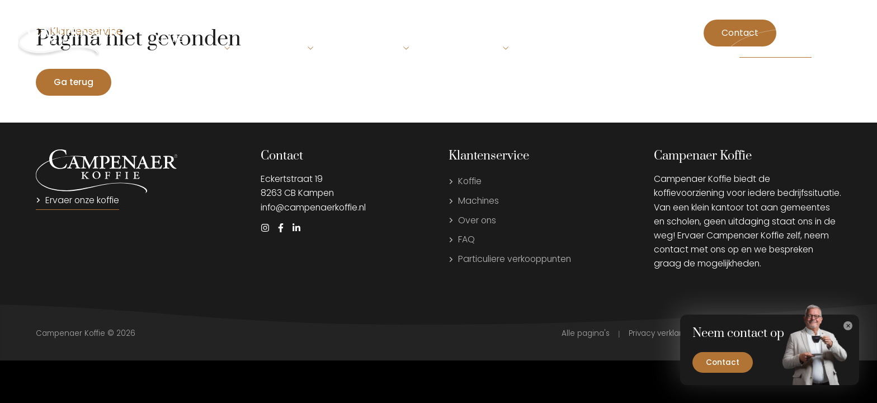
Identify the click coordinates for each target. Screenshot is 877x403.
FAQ (462, 239)
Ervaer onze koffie (77, 200)
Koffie (169, 38)
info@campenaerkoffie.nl (313, 207)
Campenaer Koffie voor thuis (615, 38)
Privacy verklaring (661, 333)
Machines (243, 29)
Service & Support (481, 38)
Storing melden (775, 52)
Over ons (392, 38)
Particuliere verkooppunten (510, 258)
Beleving (324, 29)
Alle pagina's (586, 333)
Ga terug (73, 82)
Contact (740, 32)
